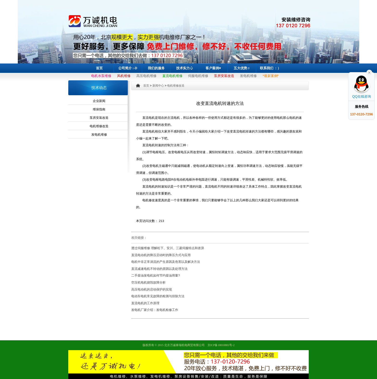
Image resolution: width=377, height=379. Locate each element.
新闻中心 (158, 85)
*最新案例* (271, 76)
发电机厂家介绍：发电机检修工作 (154, 310)
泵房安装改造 (224, 76)
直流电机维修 (172, 76)
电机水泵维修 (101, 76)
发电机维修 (248, 76)
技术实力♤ (184, 68)
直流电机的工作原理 (145, 303)
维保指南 (99, 109)
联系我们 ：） (270, 68)
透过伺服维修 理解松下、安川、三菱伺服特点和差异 (167, 248)
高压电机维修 (146, 76)
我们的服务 (156, 68)
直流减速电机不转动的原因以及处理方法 (159, 269)
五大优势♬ (242, 68)
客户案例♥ (213, 68)
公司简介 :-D (127, 68)
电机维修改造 (99, 126)
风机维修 (124, 76)
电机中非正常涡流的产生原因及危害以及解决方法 (165, 262)
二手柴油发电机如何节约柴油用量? (155, 275)
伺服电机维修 (198, 76)
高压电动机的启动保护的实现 (151, 289)
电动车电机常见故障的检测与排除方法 (157, 296)
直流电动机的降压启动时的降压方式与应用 (161, 255)
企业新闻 (99, 101)
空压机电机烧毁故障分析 (148, 282)
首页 (99, 68)
